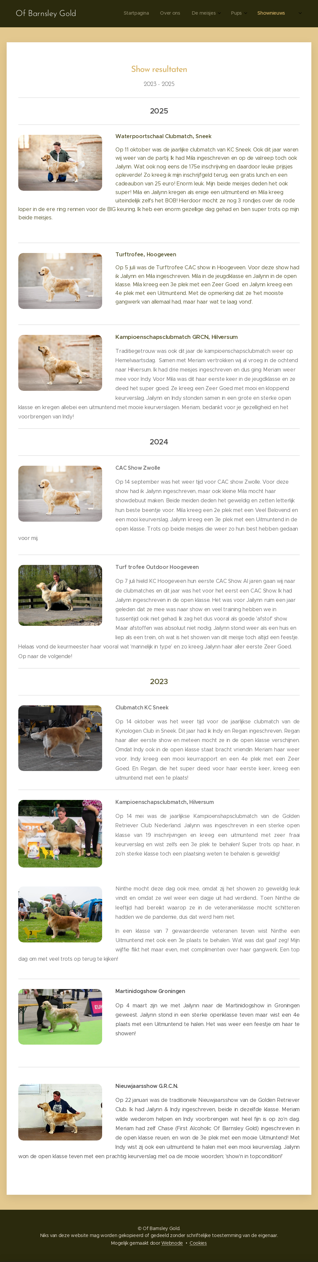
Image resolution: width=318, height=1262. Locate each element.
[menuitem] (201, 13)
